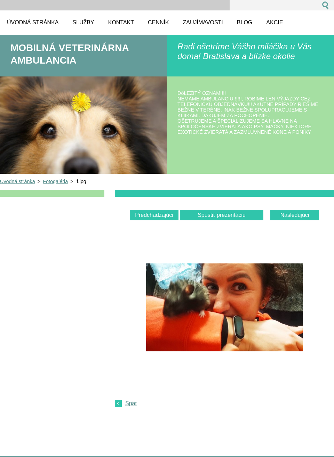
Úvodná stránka (17, 181)
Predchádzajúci (154, 215)
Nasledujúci (294, 215)
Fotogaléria (55, 181)
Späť (131, 403)
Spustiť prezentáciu (222, 215)
